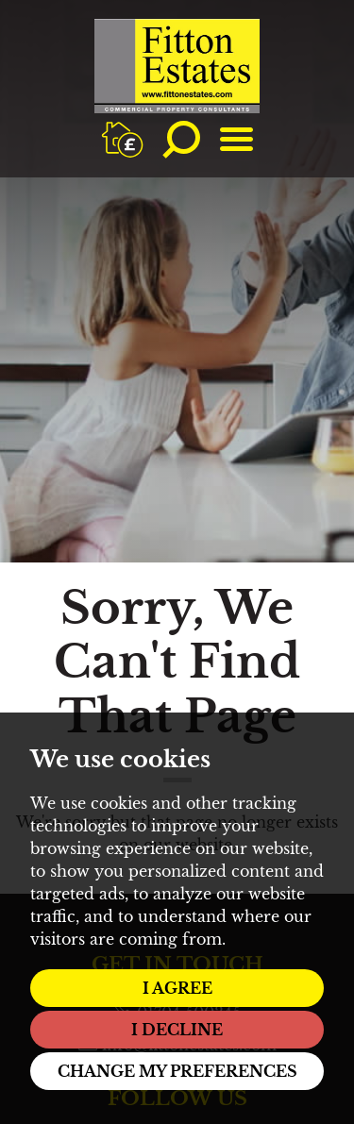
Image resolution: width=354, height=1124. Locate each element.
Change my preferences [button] (177, 1071)
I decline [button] (177, 1029)
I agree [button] (177, 988)
